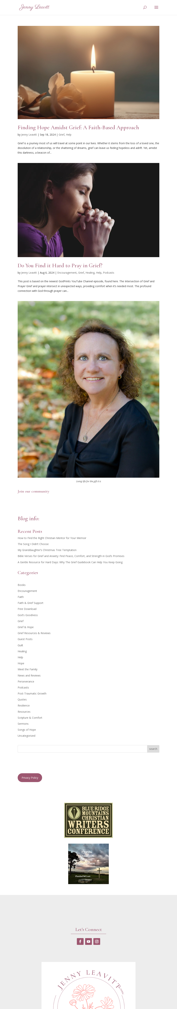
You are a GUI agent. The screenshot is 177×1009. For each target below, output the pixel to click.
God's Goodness (28, 615)
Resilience (24, 705)
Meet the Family (27, 669)
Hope (21, 663)
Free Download (27, 609)
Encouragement (67, 272)
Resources (24, 711)
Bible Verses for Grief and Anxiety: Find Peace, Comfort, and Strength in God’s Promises (71, 556)
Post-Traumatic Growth (32, 693)
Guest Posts (25, 639)
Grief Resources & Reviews (34, 633)
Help (68, 134)
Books (22, 585)
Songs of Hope (27, 729)
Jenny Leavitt (29, 134)
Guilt (20, 645)
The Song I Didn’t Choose (33, 544)
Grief (61, 134)
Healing (90, 272)
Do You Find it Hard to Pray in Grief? (60, 265)
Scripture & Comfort (30, 717)
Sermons (23, 723)
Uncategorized (26, 735)
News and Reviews (29, 675)
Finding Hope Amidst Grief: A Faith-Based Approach (78, 127)
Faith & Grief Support (30, 603)
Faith (21, 597)
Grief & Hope (26, 627)
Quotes (22, 699)
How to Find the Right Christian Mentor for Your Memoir (52, 538)
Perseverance (26, 681)
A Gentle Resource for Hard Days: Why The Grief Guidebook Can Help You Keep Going (70, 562)
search (153, 749)
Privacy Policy (30, 777)
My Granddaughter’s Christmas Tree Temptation (47, 550)
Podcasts (108, 272)
